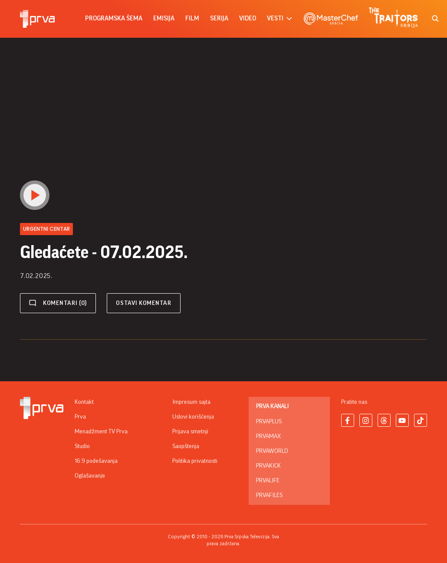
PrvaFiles (269, 495)
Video (247, 18)
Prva (80, 417)
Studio (82, 446)
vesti (280, 19)
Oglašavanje (90, 476)
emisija (163, 18)
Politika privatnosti (194, 461)
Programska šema (113, 18)
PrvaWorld (272, 451)
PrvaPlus (269, 422)
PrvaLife (267, 481)
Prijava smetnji (190, 432)
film (192, 18)
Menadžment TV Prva (101, 432)
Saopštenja (185, 446)
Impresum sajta (191, 402)
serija (219, 18)
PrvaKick (268, 466)
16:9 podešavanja (96, 461)
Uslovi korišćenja (193, 417)
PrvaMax (268, 436)
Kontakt (84, 402)
